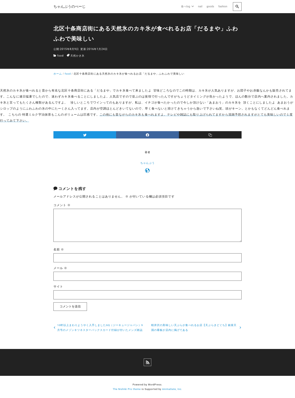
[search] (237, 6)
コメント (62, 205)
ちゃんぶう (147, 163)
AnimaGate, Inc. (172, 389)
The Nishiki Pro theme (127, 389)
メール (60, 268)
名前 (58, 249)
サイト (58, 286)
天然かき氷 (77, 55)
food (60, 55)
